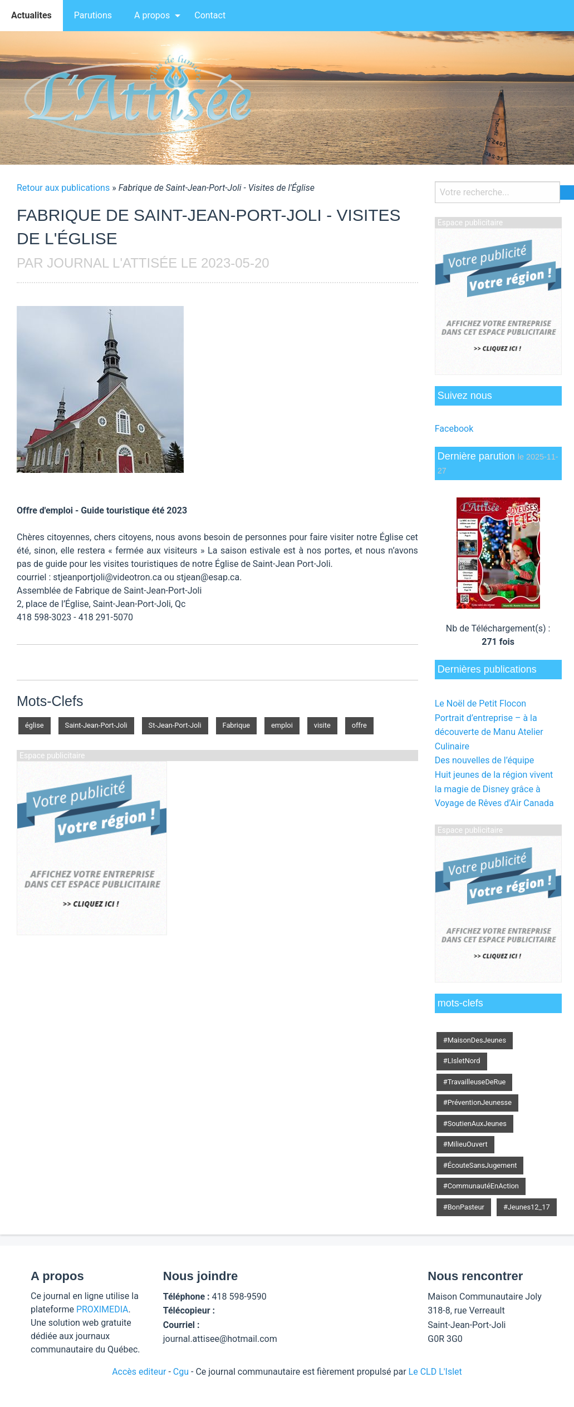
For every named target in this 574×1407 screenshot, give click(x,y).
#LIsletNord (461, 1061)
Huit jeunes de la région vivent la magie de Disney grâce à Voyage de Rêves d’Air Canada (494, 788)
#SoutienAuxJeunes (475, 1123)
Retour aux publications (63, 187)
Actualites (31, 15)
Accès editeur (139, 1371)
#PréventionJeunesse (477, 1102)
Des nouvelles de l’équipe (484, 760)
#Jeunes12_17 (526, 1207)
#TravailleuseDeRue (474, 1082)
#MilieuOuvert (465, 1144)
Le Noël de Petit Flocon (480, 703)
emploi (282, 725)
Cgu (181, 1371)
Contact (209, 15)
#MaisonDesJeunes (474, 1040)
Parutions (93, 15)
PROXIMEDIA (102, 1309)
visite (322, 725)
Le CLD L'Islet (435, 1371)
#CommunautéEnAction (481, 1186)
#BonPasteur (463, 1207)
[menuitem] (31, 15)
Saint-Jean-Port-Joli (96, 725)
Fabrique (237, 725)
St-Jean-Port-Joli (175, 725)
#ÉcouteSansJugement (480, 1165)
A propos (152, 15)
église (34, 725)
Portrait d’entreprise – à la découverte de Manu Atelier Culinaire (489, 732)
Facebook (454, 428)
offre (359, 725)
